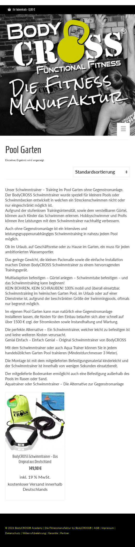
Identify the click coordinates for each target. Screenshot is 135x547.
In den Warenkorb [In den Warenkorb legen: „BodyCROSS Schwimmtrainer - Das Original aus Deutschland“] (35, 496)
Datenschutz (13, 533)
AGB (96, 527)
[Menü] (123, 129)
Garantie (53, 533)
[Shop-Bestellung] (101, 172)
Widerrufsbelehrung (34, 533)
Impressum (107, 527)
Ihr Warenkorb (21, 9)
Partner (64, 533)
